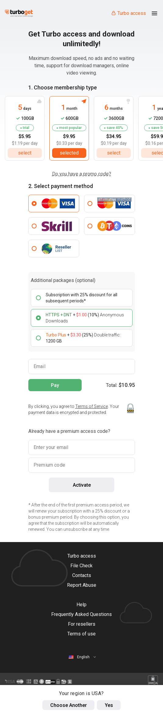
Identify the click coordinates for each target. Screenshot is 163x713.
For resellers (81, 624)
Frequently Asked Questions (81, 614)
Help (81, 604)
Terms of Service (91, 406)
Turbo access (128, 13)
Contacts (81, 575)
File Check (81, 566)
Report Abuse (81, 585)
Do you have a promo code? (81, 174)
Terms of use (81, 634)
